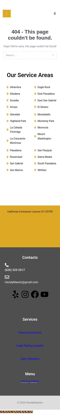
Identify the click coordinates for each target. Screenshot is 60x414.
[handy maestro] (30, 191)
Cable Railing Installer (30, 345)
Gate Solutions (30, 358)
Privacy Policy (30, 381)
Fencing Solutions (30, 332)
